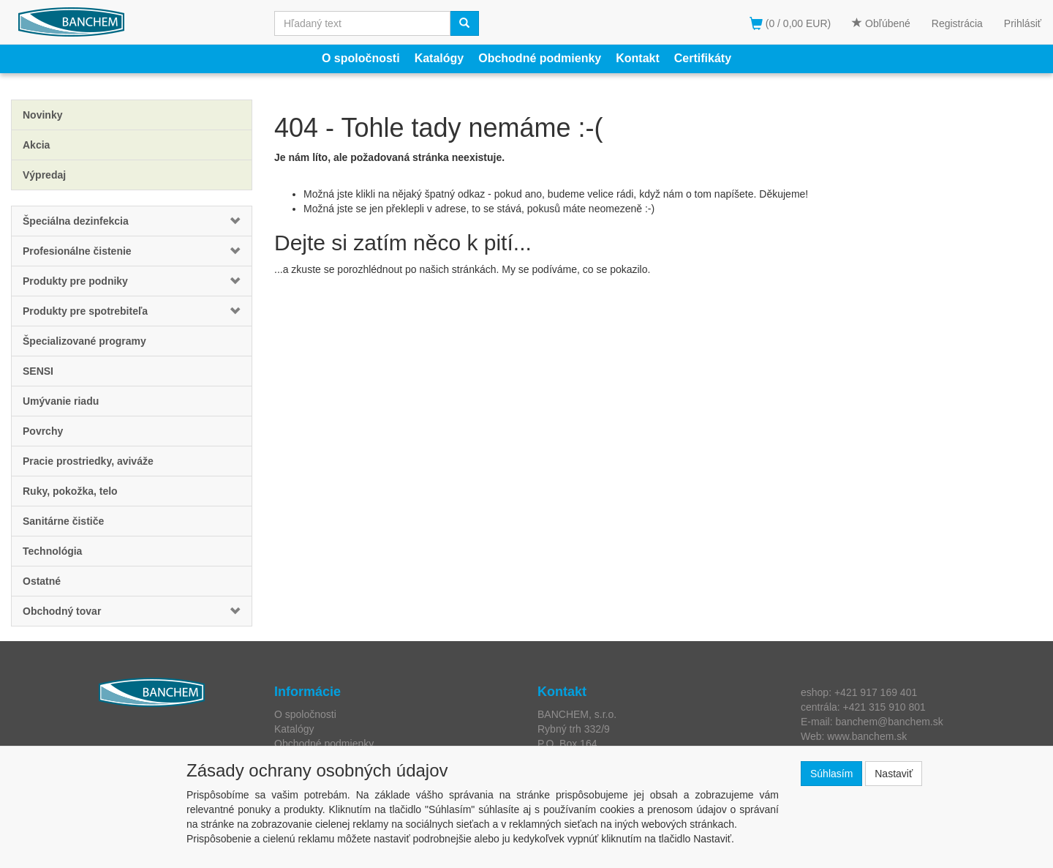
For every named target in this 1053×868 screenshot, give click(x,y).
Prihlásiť (1022, 23)
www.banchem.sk (867, 736)
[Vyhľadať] (464, 23)
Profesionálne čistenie (77, 251)
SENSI (38, 371)
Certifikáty (702, 58)
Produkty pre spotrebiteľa (85, 311)
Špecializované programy (84, 341)
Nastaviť (894, 773)
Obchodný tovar (62, 611)
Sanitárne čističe (63, 521)
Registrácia (957, 23)
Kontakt (638, 58)
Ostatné (42, 581)
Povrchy (43, 431)
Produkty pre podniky (75, 281)
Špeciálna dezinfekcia (76, 221)
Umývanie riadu (61, 401)
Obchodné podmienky (539, 58)
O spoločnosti (361, 58)
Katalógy (439, 58)
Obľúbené (881, 23)
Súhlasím (831, 773)
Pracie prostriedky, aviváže (88, 461)
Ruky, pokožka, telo (70, 491)
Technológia (52, 551)
